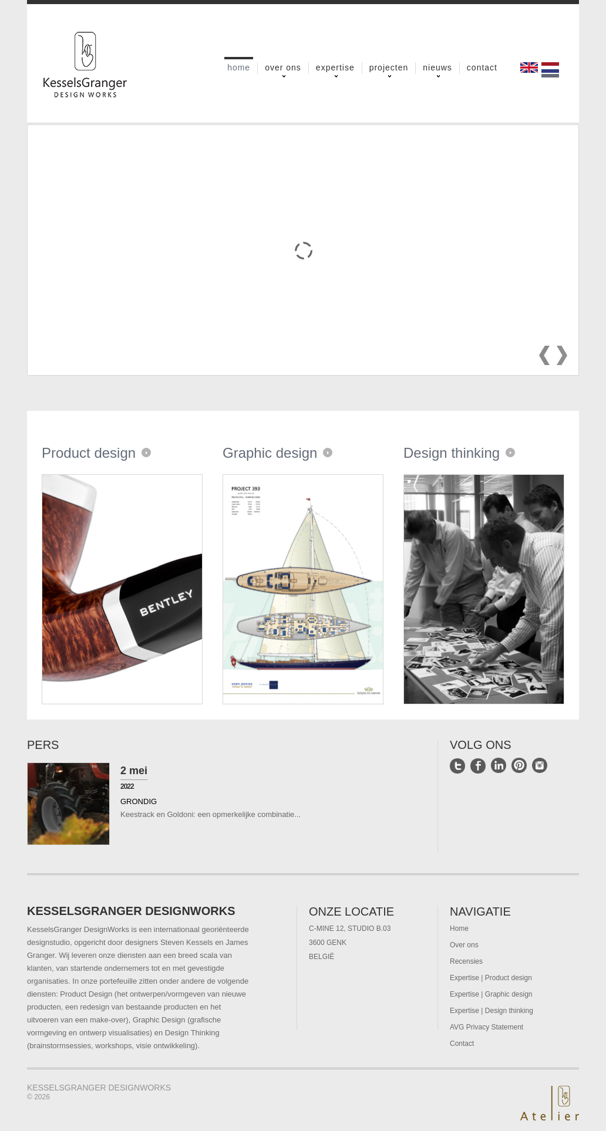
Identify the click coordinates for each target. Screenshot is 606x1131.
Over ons (283, 68)
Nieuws (437, 68)
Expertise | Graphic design (491, 994)
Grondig (138, 801)
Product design (89, 453)
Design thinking (451, 453)
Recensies (466, 961)
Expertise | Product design (491, 978)
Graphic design (270, 453)
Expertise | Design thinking (491, 1011)
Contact (482, 67)
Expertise (335, 68)
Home (238, 66)
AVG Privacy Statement (486, 1027)
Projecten (389, 68)
